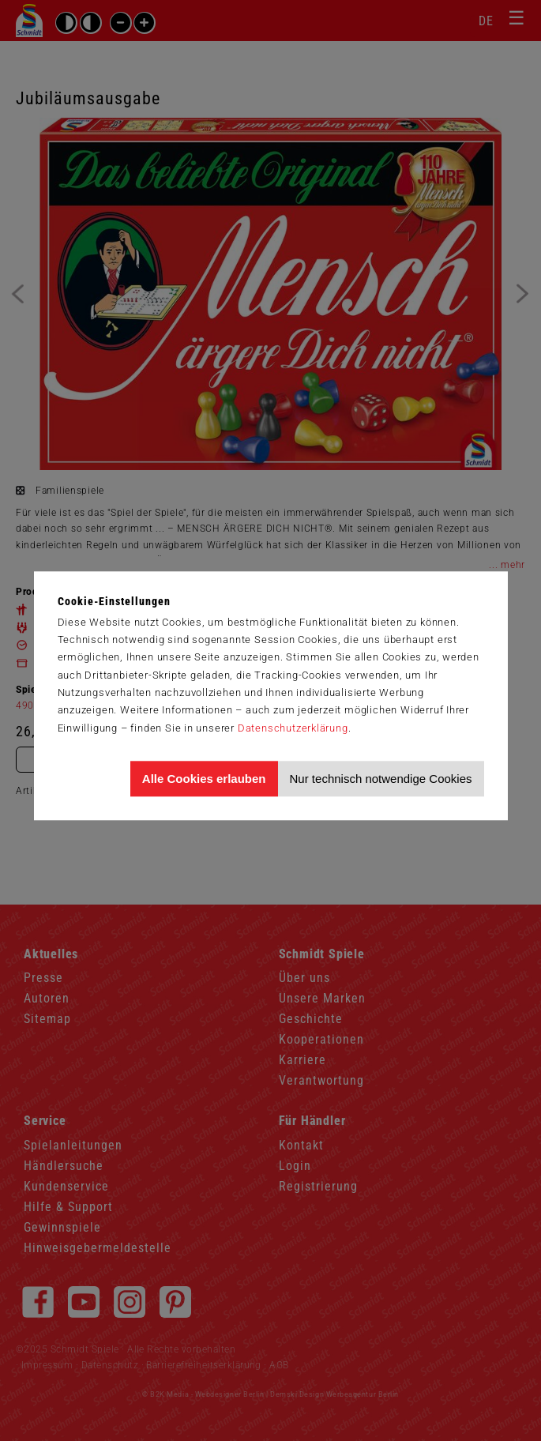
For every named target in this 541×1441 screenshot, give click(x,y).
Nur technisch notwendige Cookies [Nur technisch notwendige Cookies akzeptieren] (381, 778)
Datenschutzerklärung (293, 728)
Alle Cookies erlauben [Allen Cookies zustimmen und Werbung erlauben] (204, 778)
